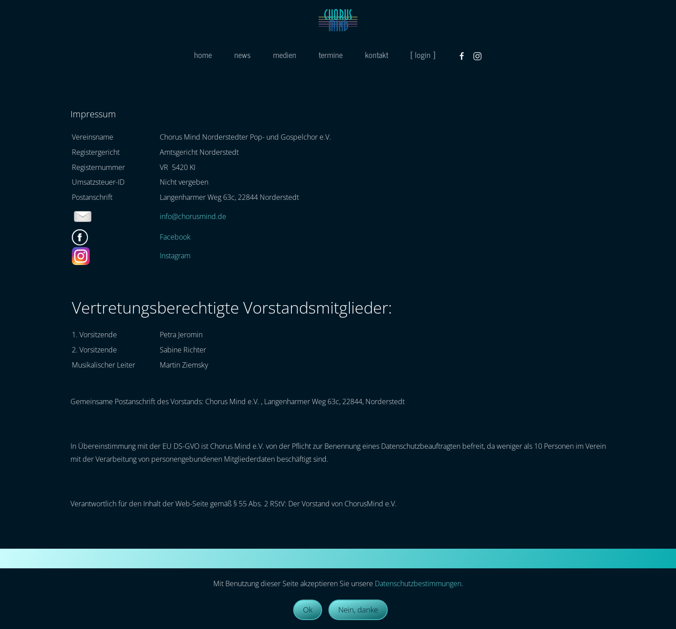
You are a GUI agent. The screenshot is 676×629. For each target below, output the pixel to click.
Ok (307, 609)
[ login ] (423, 54)
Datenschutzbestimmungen (418, 583)
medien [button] (284, 54)
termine (331, 54)
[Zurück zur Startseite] (338, 20)
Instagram (175, 256)
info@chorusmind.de (193, 216)
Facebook (175, 237)
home (203, 54)
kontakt (376, 54)
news (242, 54)
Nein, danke (358, 609)
